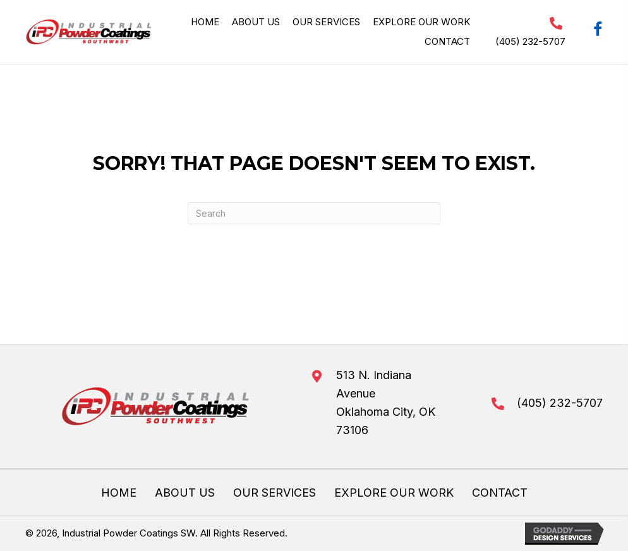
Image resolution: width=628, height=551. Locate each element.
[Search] (314, 213)
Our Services (274, 493)
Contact (500, 493)
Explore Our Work (394, 493)
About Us (185, 493)
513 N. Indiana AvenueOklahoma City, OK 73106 (385, 402)
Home (118, 493)
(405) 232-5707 (530, 41)
